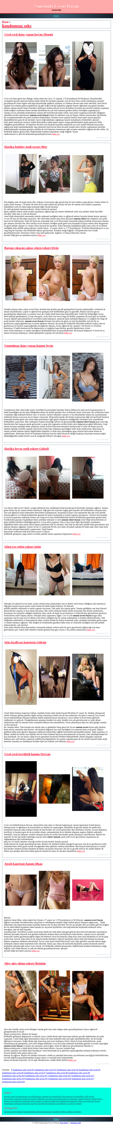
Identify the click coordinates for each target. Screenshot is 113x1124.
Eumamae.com (39, 1096)
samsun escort (27, 1096)
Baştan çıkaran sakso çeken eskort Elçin (31, 248)
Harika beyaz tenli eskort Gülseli (26, 448)
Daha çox (56, 134)
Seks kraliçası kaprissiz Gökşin (25, 642)
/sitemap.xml (75, 1123)
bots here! (64, 1123)
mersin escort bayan (12, 1096)
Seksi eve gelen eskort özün (22, 546)
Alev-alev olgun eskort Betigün (25, 963)
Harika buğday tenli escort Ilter (25, 146)
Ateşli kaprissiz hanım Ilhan (23, 863)
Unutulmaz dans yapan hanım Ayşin (28, 345)
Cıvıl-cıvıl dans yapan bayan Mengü (28, 34)
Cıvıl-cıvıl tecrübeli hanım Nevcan (27, 754)
